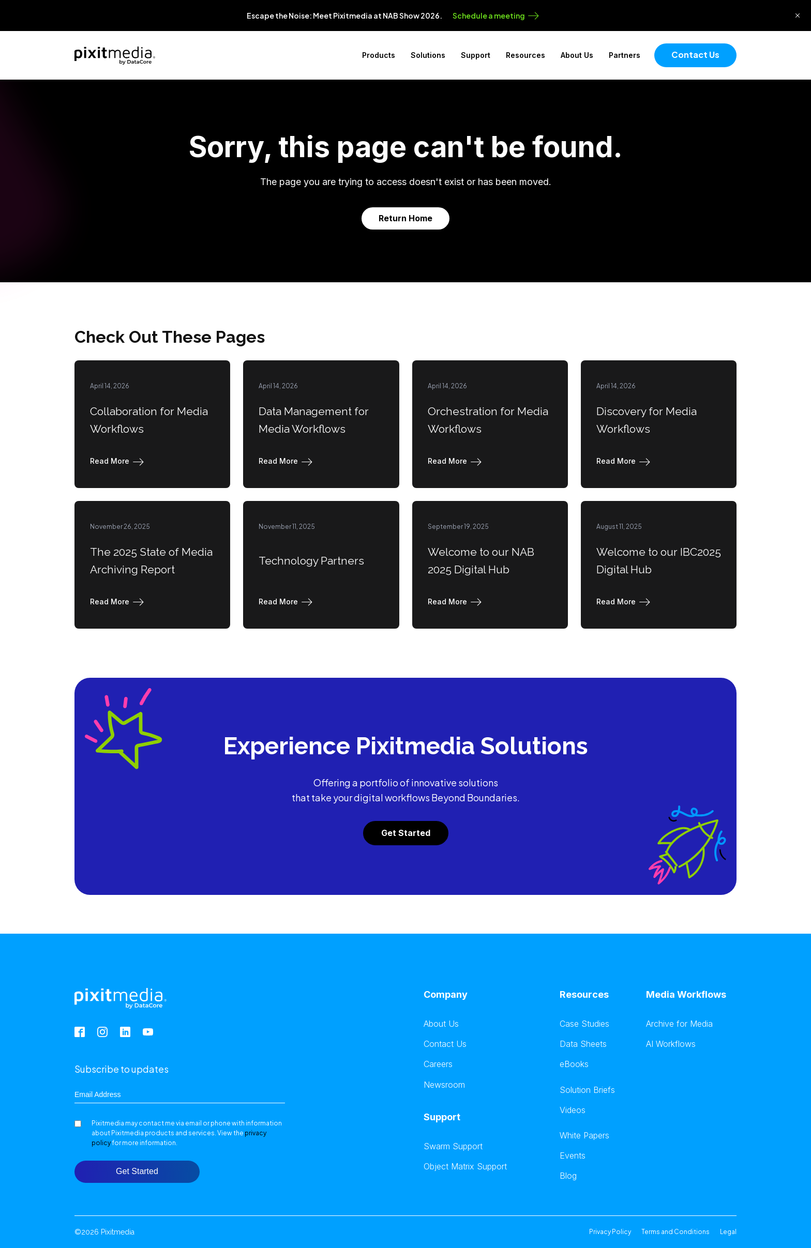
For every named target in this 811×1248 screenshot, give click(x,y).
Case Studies (584, 1024)
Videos (572, 1110)
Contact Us (695, 54)
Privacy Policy (610, 1232)
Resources (525, 55)
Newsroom (444, 1085)
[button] (119, 461)
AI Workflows (671, 1044)
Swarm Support (453, 1146)
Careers (438, 1064)
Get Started (405, 833)
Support (475, 55)
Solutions (428, 55)
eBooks (574, 1064)
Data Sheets (583, 1044)
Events (572, 1156)
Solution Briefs (587, 1090)
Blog (568, 1176)
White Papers (584, 1135)
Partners (624, 55)
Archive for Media (679, 1024)
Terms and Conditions (675, 1232)
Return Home (405, 218)
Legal (728, 1232)
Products (378, 55)
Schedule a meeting (489, 15)
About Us (577, 55)
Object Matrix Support (465, 1166)
